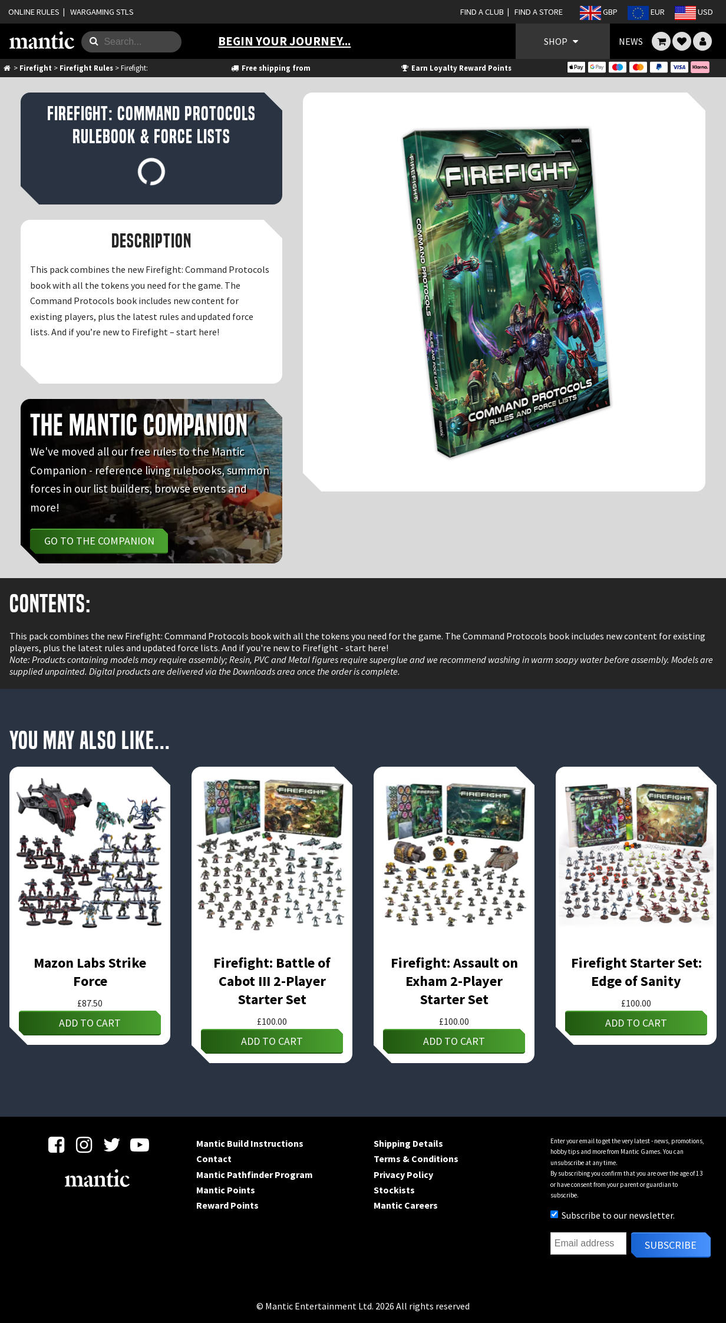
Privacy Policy (403, 1174)
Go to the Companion (99, 540)
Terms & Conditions (416, 1158)
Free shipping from (270, 67)
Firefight (35, 67)
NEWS (631, 41)
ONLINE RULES (34, 11)
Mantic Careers (406, 1205)
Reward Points (227, 1205)
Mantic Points (225, 1190)
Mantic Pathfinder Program (254, 1174)
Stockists (394, 1190)
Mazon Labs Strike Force (90, 972)
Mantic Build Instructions (249, 1143)
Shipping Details (408, 1143)
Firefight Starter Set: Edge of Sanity (636, 972)
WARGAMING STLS (102, 11)
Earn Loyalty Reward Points (456, 67)
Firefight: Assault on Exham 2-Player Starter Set (454, 981)
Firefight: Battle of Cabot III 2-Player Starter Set (272, 981)
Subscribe (671, 1245)
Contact (214, 1158)
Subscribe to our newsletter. (612, 1215)
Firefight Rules (86, 67)
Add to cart (90, 1023)
